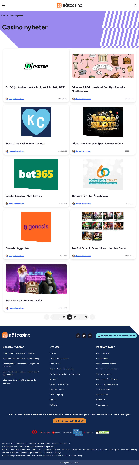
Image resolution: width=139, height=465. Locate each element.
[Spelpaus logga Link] (56, 432)
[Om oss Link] (53, 353)
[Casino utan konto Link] (104, 374)
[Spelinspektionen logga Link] (78, 432)
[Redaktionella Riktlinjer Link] (59, 384)
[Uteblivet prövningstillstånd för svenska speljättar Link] (23, 382)
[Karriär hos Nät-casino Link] (59, 358)
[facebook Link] (90, 335)
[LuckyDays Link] (100, 399)
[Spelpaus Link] (53, 379)
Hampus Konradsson (16, 99)
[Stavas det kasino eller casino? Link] (36, 122)
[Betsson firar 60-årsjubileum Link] (103, 174)
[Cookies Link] (53, 399)
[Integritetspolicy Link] (57, 389)
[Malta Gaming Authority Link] (89, 433)
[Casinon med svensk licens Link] (107, 368)
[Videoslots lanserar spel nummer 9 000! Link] (103, 122)
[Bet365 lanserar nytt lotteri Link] (36, 174)
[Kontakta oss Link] (55, 363)
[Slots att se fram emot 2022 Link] (36, 279)
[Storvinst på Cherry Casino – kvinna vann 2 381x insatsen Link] (23, 373)
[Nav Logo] (69, 5)
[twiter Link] (84, 335)
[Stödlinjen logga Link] (45, 433)
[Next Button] (92, 317)
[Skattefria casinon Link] (104, 389)
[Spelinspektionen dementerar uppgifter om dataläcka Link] (23, 365)
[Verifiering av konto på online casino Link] (65, 374)
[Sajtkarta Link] (53, 404)
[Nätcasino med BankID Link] (106, 363)
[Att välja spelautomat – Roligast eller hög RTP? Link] (36, 66)
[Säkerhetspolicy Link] (56, 394)
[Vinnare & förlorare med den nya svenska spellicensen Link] (103, 66)
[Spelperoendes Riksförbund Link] (67, 432)
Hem (3, 15)
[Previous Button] (46, 317)
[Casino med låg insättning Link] (107, 379)
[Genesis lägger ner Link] (36, 227)
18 (69, 317)
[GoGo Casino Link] (102, 404)
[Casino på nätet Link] (102, 353)
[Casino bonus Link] (102, 358)
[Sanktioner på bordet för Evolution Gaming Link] (21, 358)
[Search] (133, 5)
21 (86, 317)
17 (64, 317)
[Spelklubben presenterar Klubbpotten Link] (19, 353)
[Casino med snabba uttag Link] (107, 384)
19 (75, 317)
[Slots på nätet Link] (102, 394)
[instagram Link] (78, 335)
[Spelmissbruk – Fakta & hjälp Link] (62, 368)
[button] (5, 5)
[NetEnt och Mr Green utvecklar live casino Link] (103, 227)
